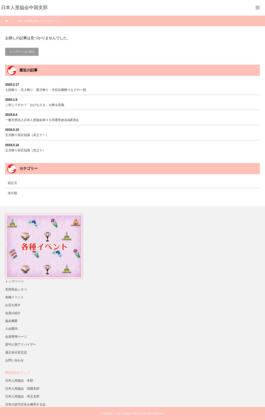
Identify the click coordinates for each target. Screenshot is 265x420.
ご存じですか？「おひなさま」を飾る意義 (34, 105)
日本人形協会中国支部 (129, 413)
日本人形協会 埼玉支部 (22, 396)
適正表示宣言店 (16, 352)
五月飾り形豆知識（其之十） (25, 150)
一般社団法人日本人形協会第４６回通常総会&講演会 (42, 120)
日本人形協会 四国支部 (22, 388)
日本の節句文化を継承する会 (25, 404)
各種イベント (14, 297)
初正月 (12, 183)
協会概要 (11, 321)
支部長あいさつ (16, 289)
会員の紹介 (13, 313)
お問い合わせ (14, 360)
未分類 (12, 193)
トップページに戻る (22, 51)
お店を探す (13, 305)
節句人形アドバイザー (20, 344)
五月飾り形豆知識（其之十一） (27, 135)
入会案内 (11, 328)
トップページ (14, 281)
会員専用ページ (16, 336)
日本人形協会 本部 (19, 380)
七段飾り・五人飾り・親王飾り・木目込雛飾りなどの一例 (45, 90)
